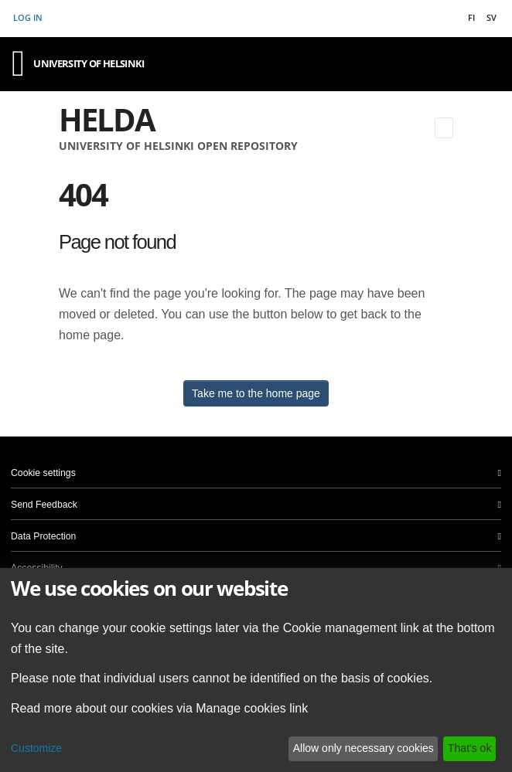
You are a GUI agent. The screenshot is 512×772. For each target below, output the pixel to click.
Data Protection (43, 536)
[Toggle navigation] (444, 127)
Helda (107, 119)
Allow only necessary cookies (363, 748)
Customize (36, 748)
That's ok (469, 748)
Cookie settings (43, 473)
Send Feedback (44, 504)
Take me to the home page (256, 393)
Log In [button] (28, 17)
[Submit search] (420, 128)
